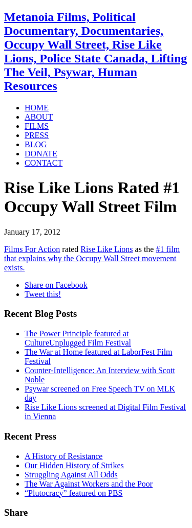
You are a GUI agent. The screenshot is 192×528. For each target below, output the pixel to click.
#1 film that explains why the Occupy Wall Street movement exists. (92, 258)
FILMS (37, 126)
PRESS (37, 135)
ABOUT (39, 116)
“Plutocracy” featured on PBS (74, 493)
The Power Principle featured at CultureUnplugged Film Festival (78, 338)
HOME (37, 107)
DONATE (41, 153)
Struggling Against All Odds (71, 474)
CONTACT (43, 162)
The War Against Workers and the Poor (89, 483)
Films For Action (32, 249)
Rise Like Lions (106, 249)
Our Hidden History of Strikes (74, 465)
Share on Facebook (56, 285)
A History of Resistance (63, 456)
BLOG (36, 144)
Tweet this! (43, 294)
